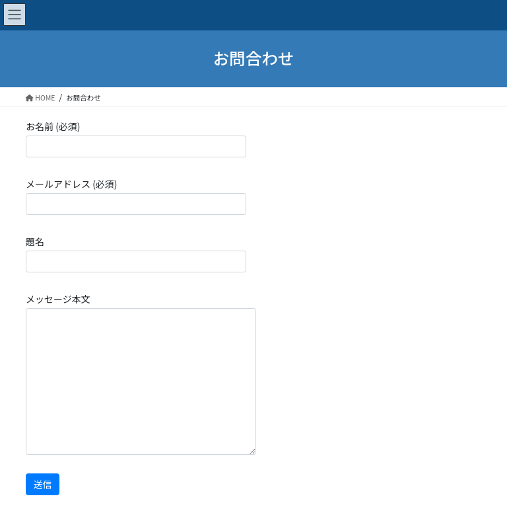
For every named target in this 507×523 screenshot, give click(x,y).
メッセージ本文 (141, 373)
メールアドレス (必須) (136, 196)
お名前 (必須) (136, 138)
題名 (136, 253)
